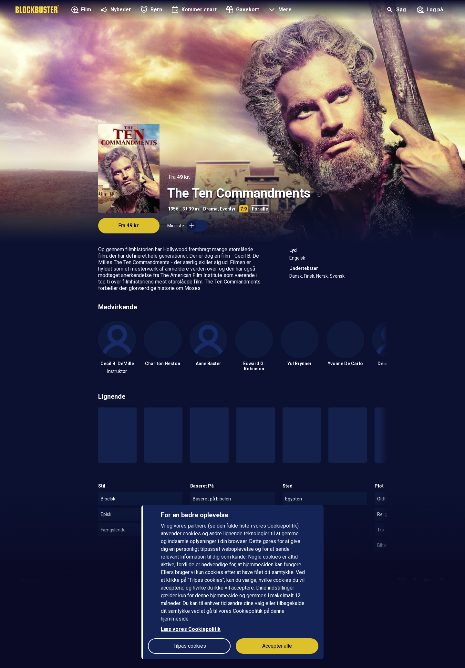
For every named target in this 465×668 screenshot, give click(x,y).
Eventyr (228, 208)
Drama (210, 208)
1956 (173, 208)
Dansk (295, 276)
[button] (279, 10)
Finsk (309, 276)
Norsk (322, 276)
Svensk (337, 276)
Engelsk (297, 258)
